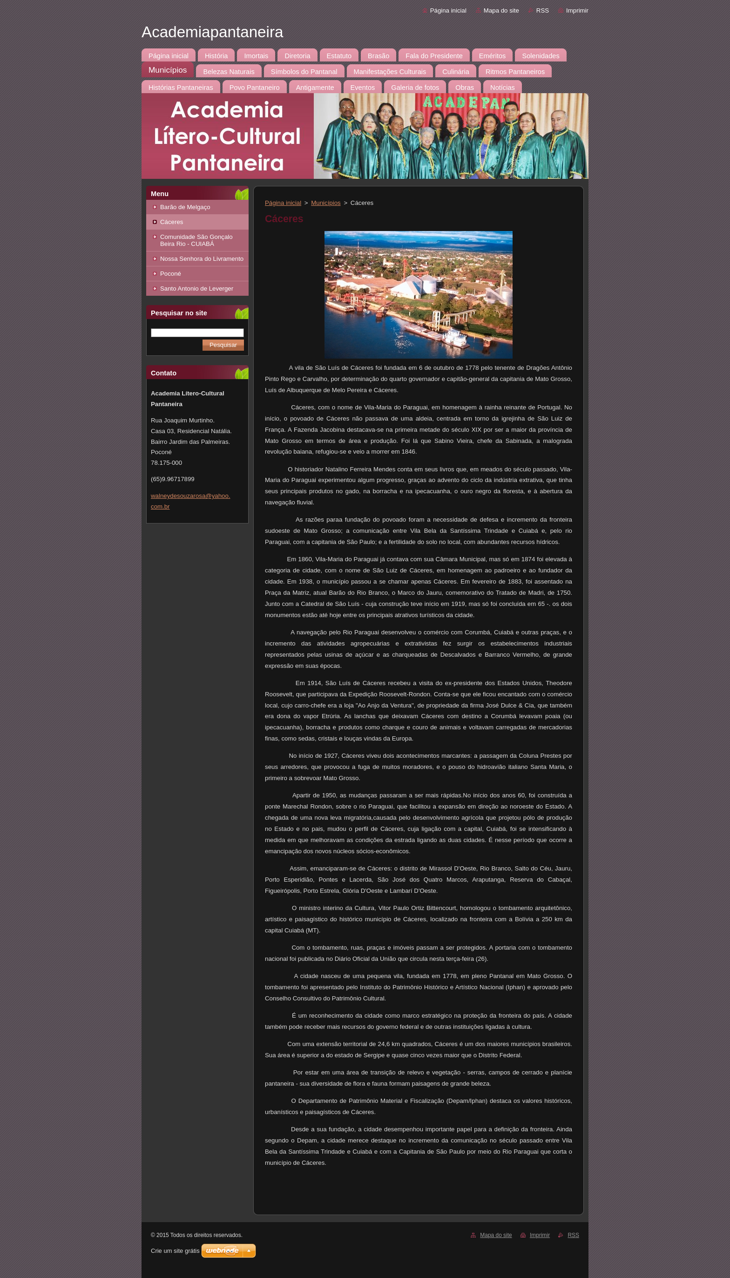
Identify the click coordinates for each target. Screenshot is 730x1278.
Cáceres (171, 221)
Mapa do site (501, 10)
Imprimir (577, 10)
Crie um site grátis (175, 1250)
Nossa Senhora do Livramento (201, 258)
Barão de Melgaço (185, 207)
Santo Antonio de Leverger (196, 288)
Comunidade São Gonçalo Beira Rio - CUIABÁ (196, 240)
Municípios (325, 202)
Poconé (170, 273)
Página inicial (448, 10)
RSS (542, 10)
